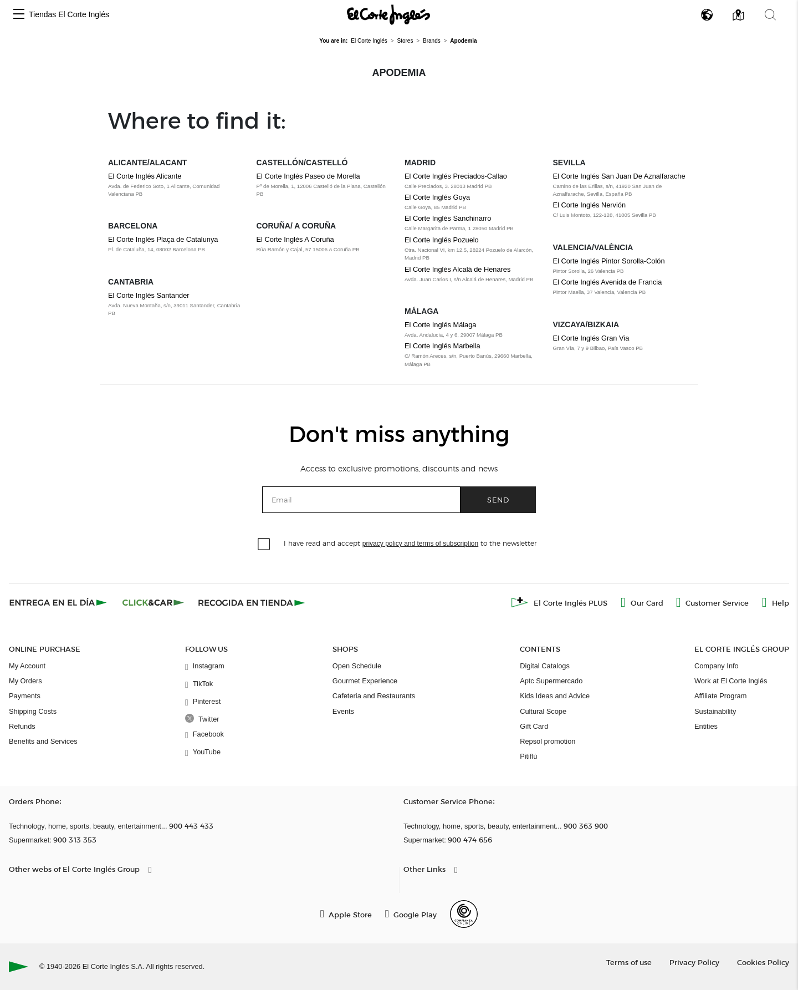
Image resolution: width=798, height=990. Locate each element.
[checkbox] (264, 544)
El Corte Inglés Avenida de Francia (607, 282)
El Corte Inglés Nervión (589, 205)
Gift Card (534, 726)
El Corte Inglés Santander (149, 295)
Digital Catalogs (545, 666)
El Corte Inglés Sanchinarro (448, 218)
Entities (706, 726)
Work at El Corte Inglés (730, 681)
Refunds (22, 726)
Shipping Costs (33, 711)
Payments (24, 696)
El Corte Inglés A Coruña (295, 239)
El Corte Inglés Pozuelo (442, 240)
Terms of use (629, 962)
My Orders (25, 681)
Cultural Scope (543, 711)
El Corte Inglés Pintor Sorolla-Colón (609, 261)
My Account (27, 666)
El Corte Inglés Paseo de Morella (308, 176)
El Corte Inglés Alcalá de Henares (457, 269)
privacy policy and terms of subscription (420, 543)
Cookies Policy (763, 962)
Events (343, 711)
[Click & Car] (153, 602)
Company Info (716, 666)
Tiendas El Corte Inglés (69, 14)
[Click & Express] (59, 602)
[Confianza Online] (464, 914)
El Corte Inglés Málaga (440, 325)
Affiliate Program (720, 696)
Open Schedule (356, 666)
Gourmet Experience (364, 681)
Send (498, 499)
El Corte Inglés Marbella (442, 346)
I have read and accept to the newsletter (410, 542)
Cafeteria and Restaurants (373, 696)
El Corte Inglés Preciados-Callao (456, 176)
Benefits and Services (43, 741)
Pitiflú (528, 756)
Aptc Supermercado (551, 681)
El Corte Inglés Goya (437, 197)
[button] (18, 14)
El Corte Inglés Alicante (144, 176)
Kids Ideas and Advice (555, 696)
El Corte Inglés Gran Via (591, 338)
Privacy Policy (694, 962)
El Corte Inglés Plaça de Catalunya (163, 239)
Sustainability (715, 711)
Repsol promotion (547, 741)
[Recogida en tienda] (251, 602)
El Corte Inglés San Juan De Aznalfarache (619, 176)
